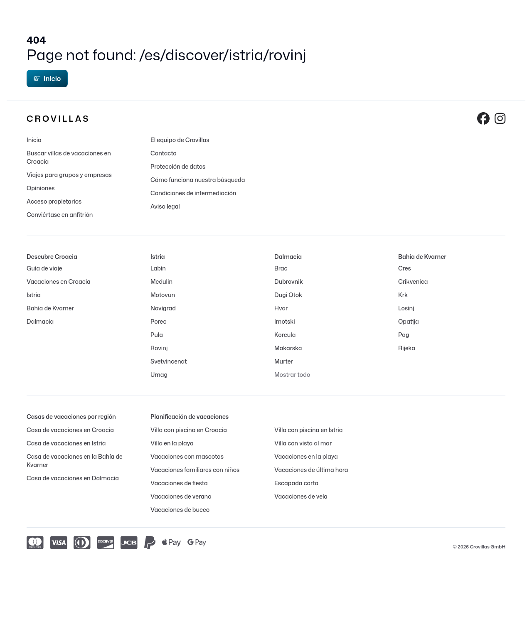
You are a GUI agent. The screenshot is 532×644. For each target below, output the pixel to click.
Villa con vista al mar (303, 443)
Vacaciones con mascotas (187, 456)
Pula (156, 335)
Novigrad (163, 308)
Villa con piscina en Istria (308, 430)
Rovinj (158, 348)
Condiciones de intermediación (193, 193)
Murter (283, 361)
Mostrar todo (292, 375)
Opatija (408, 321)
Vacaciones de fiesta (179, 483)
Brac (280, 268)
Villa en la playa (172, 443)
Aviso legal (165, 206)
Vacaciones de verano (181, 496)
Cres (404, 268)
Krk (403, 295)
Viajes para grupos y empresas (69, 175)
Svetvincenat (168, 361)
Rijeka (406, 348)
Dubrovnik (288, 281)
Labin (158, 268)
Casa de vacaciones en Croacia (70, 430)
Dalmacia (40, 321)
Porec (158, 321)
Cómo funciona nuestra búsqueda (197, 180)
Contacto (163, 153)
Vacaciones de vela (301, 496)
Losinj (406, 308)
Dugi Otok (288, 295)
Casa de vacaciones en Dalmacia (73, 478)
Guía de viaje (44, 268)
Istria (34, 295)
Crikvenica (413, 281)
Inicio (47, 79)
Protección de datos (177, 166)
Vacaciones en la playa (306, 456)
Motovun (162, 295)
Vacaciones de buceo (179, 510)
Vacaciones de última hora (311, 470)
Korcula (285, 335)
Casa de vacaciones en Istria (66, 443)
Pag (403, 335)
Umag (158, 375)
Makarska (288, 348)
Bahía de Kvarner (50, 308)
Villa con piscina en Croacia (188, 430)
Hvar (281, 308)
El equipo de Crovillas (179, 140)
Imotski (284, 321)
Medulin (161, 281)
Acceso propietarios (54, 201)
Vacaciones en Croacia (59, 281)
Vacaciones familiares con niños (194, 470)
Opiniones (41, 188)
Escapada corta (296, 483)
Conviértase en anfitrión (60, 215)
